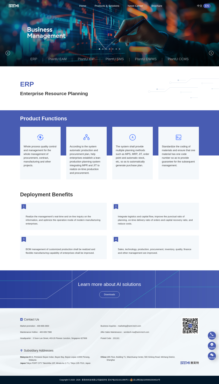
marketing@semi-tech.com (129, 326)
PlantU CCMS (178, 59)
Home (82, 5)
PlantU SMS (115, 59)
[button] (99, 49)
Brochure (156, 5)
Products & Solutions (107, 5)
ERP (33, 59)
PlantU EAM (57, 59)
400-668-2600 (43, 326)
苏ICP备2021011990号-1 (119, 380)
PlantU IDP (86, 59)
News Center (135, 5)
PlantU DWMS (146, 59)
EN (207, 5)
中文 (199, 5)
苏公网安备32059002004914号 (145, 380)
